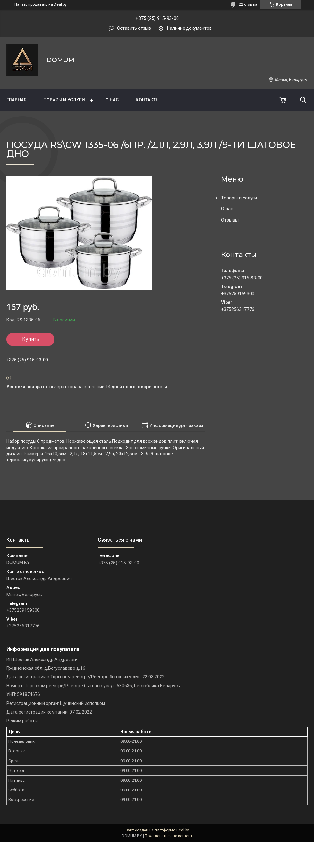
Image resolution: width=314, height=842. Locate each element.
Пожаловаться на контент (168, 836)
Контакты (148, 99)
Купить (30, 339)
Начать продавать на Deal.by (40, 4)
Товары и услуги (64, 99)
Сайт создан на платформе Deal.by (157, 830)
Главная (16, 99)
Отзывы (230, 220)
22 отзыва (248, 4)
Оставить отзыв (134, 28)
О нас (112, 99)
